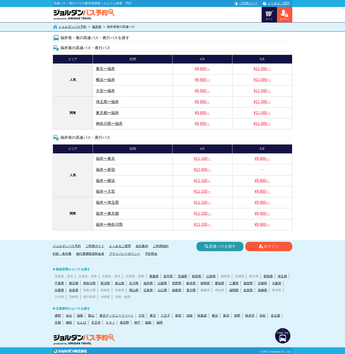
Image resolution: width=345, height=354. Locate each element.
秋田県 (196, 276)
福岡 (159, 322)
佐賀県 (248, 290)
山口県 (162, 290)
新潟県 (105, 283)
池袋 (189, 315)
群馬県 (268, 276)
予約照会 (151, 253)
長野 (237, 315)
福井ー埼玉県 (107, 202)
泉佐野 (124, 322)
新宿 (178, 315)
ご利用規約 (160, 246)
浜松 (262, 315)
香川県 (191, 290)
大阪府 (276, 283)
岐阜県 (191, 283)
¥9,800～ (202, 69)
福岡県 (234, 290)
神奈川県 (89, 283)
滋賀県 (248, 283)
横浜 (215, 315)
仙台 (69, 315)
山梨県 (162, 283)
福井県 (96, 27)
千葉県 (59, 283)
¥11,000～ (262, 69)
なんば (81, 322)
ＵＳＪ (110, 322)
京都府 (262, 283)
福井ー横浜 (105, 181)
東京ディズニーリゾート (116, 315)
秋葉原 (202, 315)
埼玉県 (282, 276)
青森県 (154, 276)
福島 (80, 315)
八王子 (165, 315)
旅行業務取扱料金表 (90, 253)
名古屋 (275, 315)
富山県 (119, 283)
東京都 (73, 283)
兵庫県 (59, 290)
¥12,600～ (202, 170)
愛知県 (219, 283)
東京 (153, 315)
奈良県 (73, 290)
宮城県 (182, 276)
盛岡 (58, 315)
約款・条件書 (62, 253)
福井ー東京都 (107, 213)
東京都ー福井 (107, 113)
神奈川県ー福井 (109, 124)
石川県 (133, 283)
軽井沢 (250, 315)
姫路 (148, 322)
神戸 (137, 322)
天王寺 (96, 322)
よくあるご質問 (120, 246)
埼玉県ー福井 (107, 102)
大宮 (141, 315)
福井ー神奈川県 (109, 224)
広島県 (148, 290)
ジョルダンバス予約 (72, 27)
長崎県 (262, 290)
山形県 (211, 276)
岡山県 (133, 290)
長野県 (176, 283)
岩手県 (168, 276)
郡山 (91, 315)
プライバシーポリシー (124, 253)
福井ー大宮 (105, 191)
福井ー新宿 (105, 170)
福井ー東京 (105, 159)
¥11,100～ (202, 159)
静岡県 (205, 283)
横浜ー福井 (105, 80)
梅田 (69, 322)
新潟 (226, 315)
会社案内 (142, 246)
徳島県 (176, 290)
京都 (58, 322)
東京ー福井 (105, 69)
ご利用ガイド (95, 246)
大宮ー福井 (105, 91)
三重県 (234, 283)
